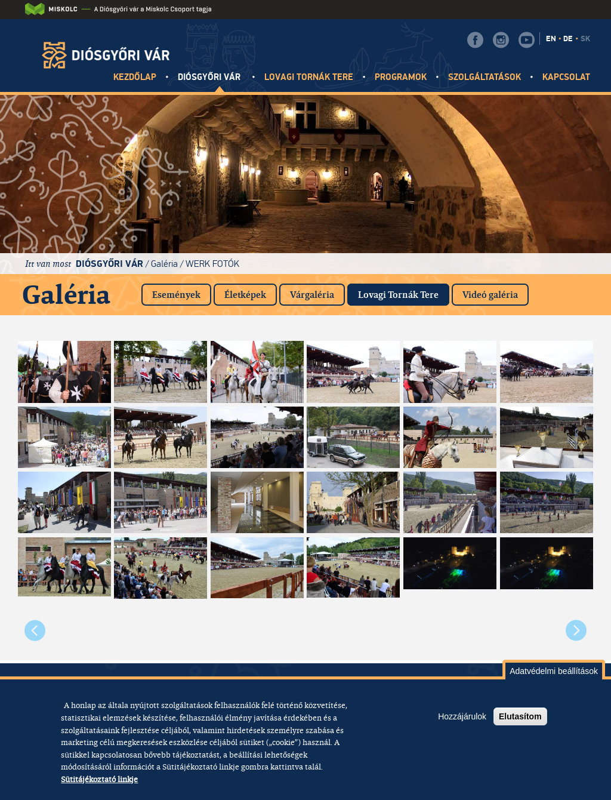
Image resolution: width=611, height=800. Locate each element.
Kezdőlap (134, 77)
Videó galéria (490, 294)
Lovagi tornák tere (309, 77)
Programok (401, 77)
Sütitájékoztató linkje (99, 779)
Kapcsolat (566, 77)
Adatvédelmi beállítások (554, 671)
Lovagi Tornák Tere (403, 292)
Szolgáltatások (484, 77)
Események (176, 294)
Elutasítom (520, 716)
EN (551, 39)
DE (568, 39)
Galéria (164, 263)
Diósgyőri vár (210, 77)
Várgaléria (312, 294)
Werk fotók (212, 263)
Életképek (245, 294)
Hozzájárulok (462, 716)
